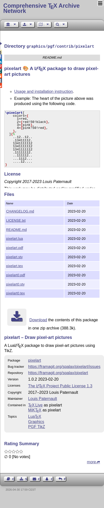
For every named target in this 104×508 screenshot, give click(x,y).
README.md (16, 229)
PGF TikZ (36, 426)
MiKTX (34, 409)
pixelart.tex (14, 265)
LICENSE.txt (16, 220)
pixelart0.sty (15, 284)
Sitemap (26, 478)
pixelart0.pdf (15, 275)
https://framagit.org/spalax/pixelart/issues (64, 366)
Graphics (36, 421)
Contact (39, 478)
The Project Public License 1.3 (60, 385)
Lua (34, 416)
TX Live (35, 404)
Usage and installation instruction (43, 91)
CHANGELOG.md (20, 211)
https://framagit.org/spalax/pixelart (58, 372)
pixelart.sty (14, 256)
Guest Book (13, 478)
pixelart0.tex (15, 293)
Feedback (65, 478)
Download (38, 319)
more (91, 461)
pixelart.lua (14, 238)
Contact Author (52, 478)
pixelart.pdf (14, 247)
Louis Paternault (42, 398)
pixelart (34, 360)
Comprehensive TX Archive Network (41, 8)
